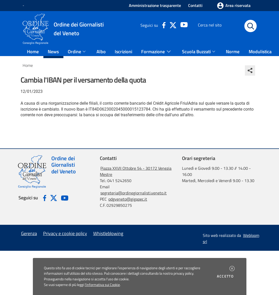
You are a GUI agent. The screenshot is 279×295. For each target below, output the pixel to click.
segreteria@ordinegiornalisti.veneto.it (133, 193)
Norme (232, 51)
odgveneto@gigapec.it (127, 199)
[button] (232, 268)
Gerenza (29, 233)
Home (33, 51)
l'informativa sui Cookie (102, 285)
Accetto (226, 276)
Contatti (195, 5)
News (53, 51)
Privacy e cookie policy (65, 233)
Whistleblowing (108, 233)
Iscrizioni (123, 51)
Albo (101, 51)
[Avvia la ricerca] (250, 26)
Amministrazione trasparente (155, 5)
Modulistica (260, 51)
